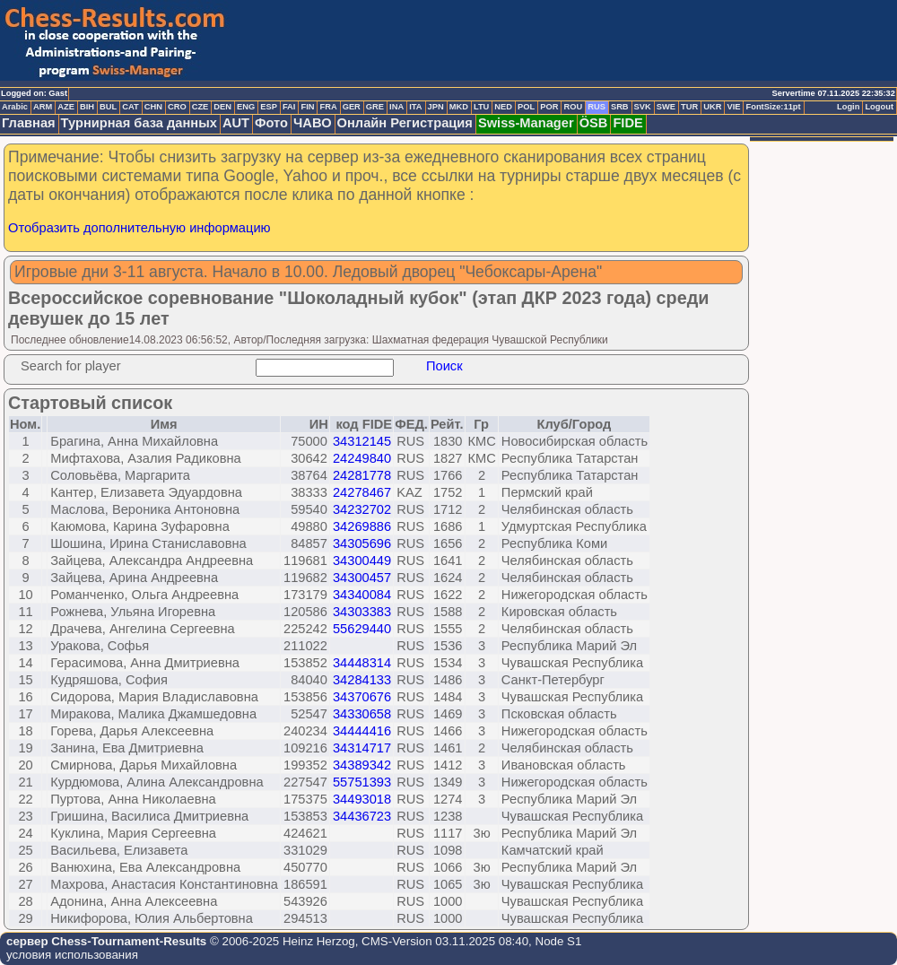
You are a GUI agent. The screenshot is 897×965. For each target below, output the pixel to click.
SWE (666, 106)
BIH (87, 106)
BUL (108, 106)
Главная (29, 123)
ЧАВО (312, 123)
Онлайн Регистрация (405, 123)
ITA (415, 106)
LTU (481, 106)
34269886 (362, 526)
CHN (153, 106)
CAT (130, 106)
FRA (327, 106)
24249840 (362, 458)
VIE (733, 106)
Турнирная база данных (139, 123)
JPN (436, 106)
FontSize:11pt (772, 106)
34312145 (362, 441)
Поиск (444, 366)
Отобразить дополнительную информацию (139, 228)
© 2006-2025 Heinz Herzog (280, 941)
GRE (375, 106)
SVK (642, 106)
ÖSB (593, 123)
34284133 (362, 680)
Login (848, 106)
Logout (879, 106)
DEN (222, 106)
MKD (458, 106)
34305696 (362, 543)
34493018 (362, 799)
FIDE (627, 123)
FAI (289, 106)
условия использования (72, 954)
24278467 (362, 492)
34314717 (362, 748)
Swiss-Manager (526, 123)
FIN (307, 106)
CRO (177, 106)
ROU (572, 106)
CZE (200, 106)
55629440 (362, 629)
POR (549, 106)
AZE (65, 106)
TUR (689, 106)
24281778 (362, 475)
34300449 (362, 560)
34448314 (362, 663)
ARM (42, 106)
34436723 (362, 816)
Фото (271, 123)
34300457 (362, 577)
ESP (268, 106)
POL (526, 106)
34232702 (362, 509)
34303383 (362, 611)
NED (503, 106)
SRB (620, 106)
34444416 (362, 731)
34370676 (362, 697)
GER (352, 106)
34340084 (362, 594)
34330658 (362, 714)
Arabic (15, 106)
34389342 (362, 765)
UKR (712, 106)
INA (396, 106)
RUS (596, 106)
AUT (235, 123)
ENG (246, 106)
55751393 (362, 782)
